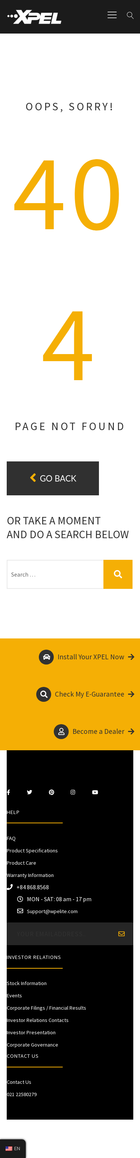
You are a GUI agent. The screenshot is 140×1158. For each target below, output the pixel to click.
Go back (53, 478)
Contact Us (19, 1082)
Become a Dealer (94, 731)
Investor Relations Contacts (38, 1020)
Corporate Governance (32, 1044)
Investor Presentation (31, 1032)
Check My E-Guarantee (85, 694)
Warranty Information (30, 875)
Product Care (21, 862)
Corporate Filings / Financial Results (46, 1007)
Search (118, 574)
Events (14, 995)
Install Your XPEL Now (86, 657)
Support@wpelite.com (52, 911)
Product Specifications (32, 850)
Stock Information (27, 983)
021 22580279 (22, 1094)
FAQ (11, 838)
